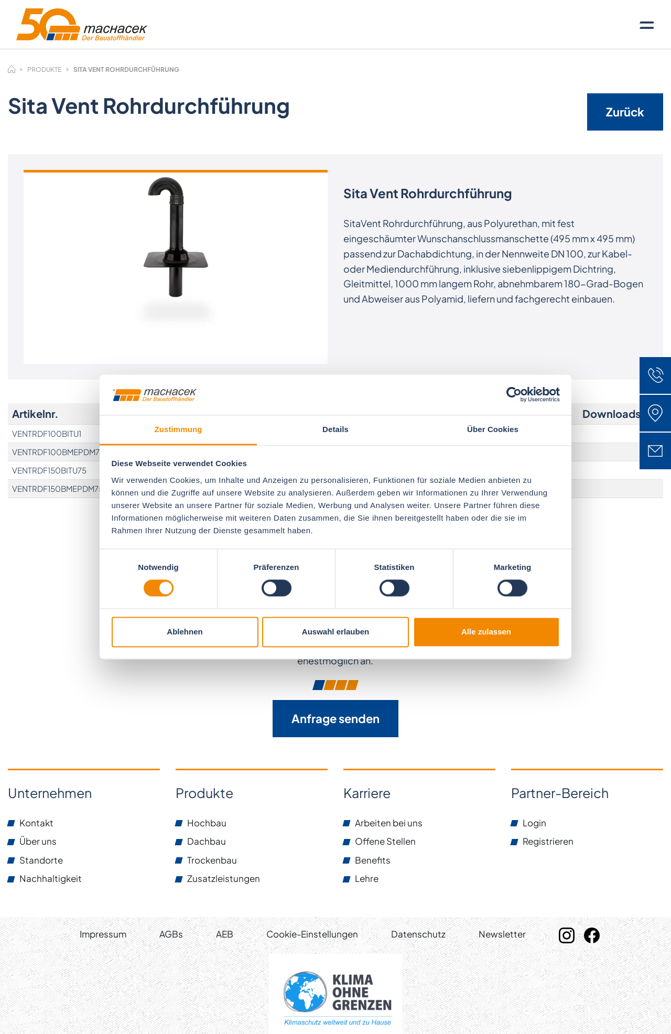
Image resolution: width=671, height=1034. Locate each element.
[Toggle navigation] (647, 25)
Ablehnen (184, 631)
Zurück (625, 111)
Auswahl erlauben (335, 631)
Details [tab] (335, 429)
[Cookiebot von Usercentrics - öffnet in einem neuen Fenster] (514, 395)
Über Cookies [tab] (492, 429)
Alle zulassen (486, 631)
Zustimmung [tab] (178, 429)
